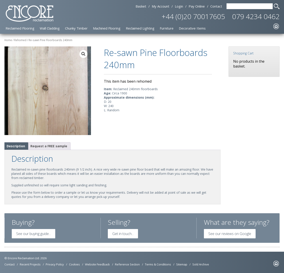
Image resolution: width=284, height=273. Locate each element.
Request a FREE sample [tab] (48, 146)
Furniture (167, 28)
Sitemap (181, 264)
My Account (160, 6)
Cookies (74, 264)
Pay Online (197, 6)
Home (8, 40)
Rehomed (20, 40)
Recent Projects (30, 264)
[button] (83, 54)
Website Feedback (97, 264)
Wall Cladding (50, 28)
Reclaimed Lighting (140, 28)
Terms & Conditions (158, 264)
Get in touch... (123, 233)
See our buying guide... (33, 233)
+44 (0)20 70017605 (193, 16)
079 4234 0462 (256, 16)
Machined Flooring (106, 28)
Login (179, 6)
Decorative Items (192, 28)
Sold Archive (200, 264)
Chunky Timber (76, 28)
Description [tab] (16, 146)
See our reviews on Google (229, 233)
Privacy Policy (55, 264)
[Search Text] (250, 6)
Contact (216, 6)
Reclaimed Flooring (20, 28)
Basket (141, 6)
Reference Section (127, 264)
